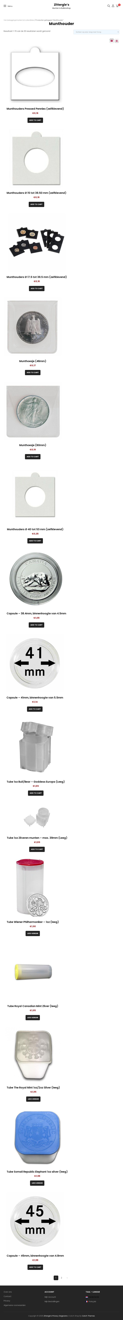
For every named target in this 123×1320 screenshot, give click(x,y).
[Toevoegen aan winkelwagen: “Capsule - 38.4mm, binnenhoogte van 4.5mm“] (36, 625)
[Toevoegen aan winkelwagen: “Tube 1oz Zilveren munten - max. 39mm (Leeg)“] (37, 849)
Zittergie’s (61, 5)
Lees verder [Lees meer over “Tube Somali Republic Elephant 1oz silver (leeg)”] (37, 1183)
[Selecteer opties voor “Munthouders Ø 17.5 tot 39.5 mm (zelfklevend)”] (36, 288)
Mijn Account (50, 1297)
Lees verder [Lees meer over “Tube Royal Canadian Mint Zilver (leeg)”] (32, 1017)
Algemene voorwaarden (15, 1305)
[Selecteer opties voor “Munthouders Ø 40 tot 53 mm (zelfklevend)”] (35, 540)
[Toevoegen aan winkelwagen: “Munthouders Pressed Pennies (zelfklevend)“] (35, 120)
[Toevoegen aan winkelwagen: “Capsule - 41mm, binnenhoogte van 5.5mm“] (35, 709)
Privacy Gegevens (59, 1316)
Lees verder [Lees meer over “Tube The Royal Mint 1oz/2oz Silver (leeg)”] (33, 1099)
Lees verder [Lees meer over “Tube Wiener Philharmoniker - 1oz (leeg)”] (32, 933)
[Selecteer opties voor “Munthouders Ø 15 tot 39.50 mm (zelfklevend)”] (36, 204)
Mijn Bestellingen (52, 1301)
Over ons (8, 1292)
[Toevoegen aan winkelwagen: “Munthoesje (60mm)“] (32, 456)
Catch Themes (88, 1316)
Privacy (7, 1301)
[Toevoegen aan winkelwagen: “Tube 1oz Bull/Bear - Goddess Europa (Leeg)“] (36, 793)
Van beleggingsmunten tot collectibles (19, 20)
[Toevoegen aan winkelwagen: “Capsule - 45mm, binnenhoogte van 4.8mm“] (35, 1267)
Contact (7, 1296)
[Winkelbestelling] (96, 32)
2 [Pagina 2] (61, 1278)
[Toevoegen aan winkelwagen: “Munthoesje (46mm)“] (32, 372)
